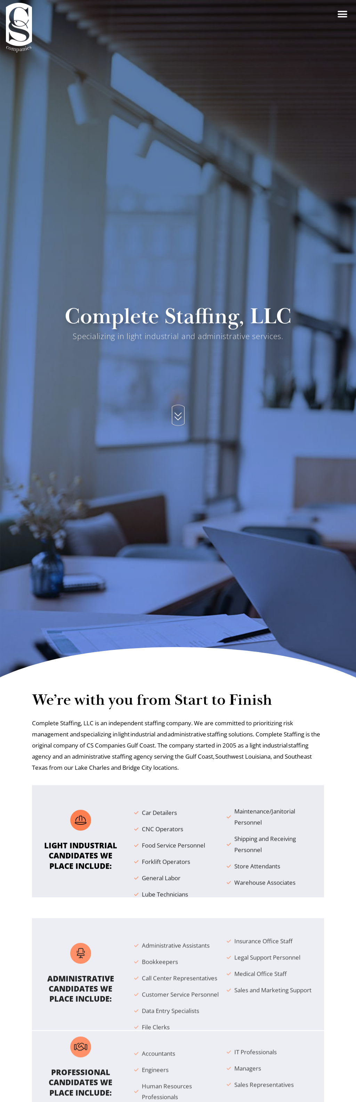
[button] (342, 9)
